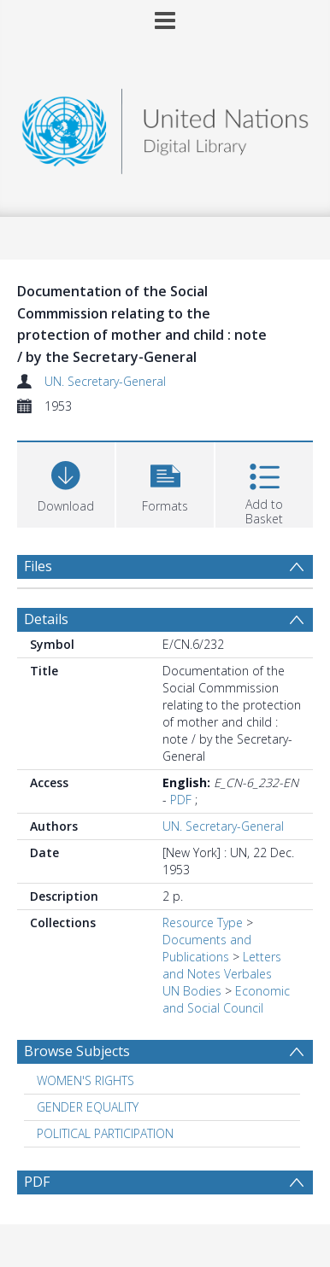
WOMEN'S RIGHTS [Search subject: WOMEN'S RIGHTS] (85, 1080)
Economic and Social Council (226, 999)
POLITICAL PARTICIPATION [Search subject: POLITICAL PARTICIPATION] (105, 1133)
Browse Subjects (77, 1051)
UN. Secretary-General (105, 381)
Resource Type (202, 922)
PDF (181, 799)
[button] (165, 482)
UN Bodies (191, 991)
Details (46, 619)
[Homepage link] (165, 127)
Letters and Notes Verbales (221, 965)
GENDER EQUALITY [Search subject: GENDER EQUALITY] (87, 1107)
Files (38, 566)
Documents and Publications (206, 948)
